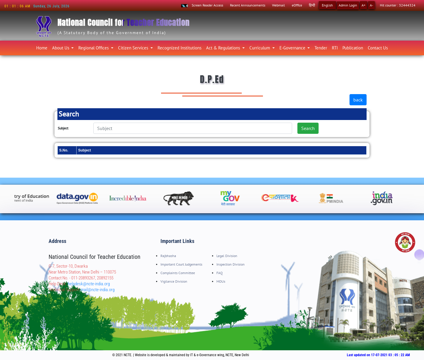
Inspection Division (230, 264)
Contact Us (378, 48)
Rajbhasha (168, 256)
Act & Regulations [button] (223, 48)
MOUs (220, 281)
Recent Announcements (247, 5)
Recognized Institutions (179, 48)
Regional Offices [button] (94, 48)
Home (43, 47)
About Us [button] (61, 48)
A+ (363, 5)
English (327, 5)
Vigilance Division (173, 281)
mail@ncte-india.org (98, 289)
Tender (320, 48)
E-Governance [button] (293, 48)
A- (371, 5)
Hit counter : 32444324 (397, 5)
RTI (335, 48)
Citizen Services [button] (133, 48)
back (358, 100)
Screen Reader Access (207, 5)
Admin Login (348, 5)
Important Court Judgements (181, 264)
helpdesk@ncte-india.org (89, 283)
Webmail (278, 5)
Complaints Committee (177, 273)
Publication (352, 48)
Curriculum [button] (260, 48)
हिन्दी (312, 5)
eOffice (297, 5)
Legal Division (226, 256)
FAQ (219, 273)
